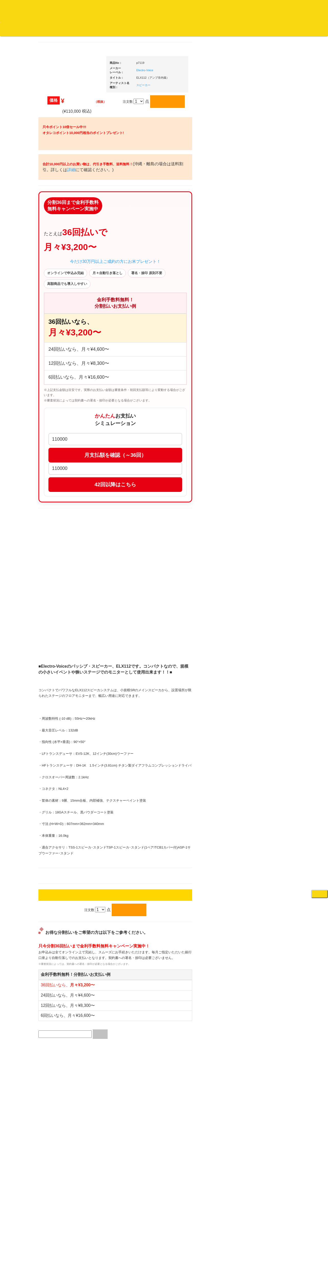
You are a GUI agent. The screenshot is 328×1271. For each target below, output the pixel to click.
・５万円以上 (263, 388)
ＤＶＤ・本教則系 (262, 631)
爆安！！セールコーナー (267, 277)
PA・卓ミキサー (261, 641)
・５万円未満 (263, 378)
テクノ (51, 454)
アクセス (123, 1248)
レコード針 (257, 447)
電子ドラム (257, 822)
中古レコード (56, 582)
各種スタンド (259, 576)
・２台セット (263, 355)
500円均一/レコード (61, 552)
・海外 (55, 190)
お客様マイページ (197, 29)
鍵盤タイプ (261, 752)
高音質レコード (58, 290)
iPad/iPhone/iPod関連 (265, 487)
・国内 (55, 200)
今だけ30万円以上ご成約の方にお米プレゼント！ (164, 332)
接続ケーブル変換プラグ (267, 556)
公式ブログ (83, 29)
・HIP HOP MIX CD (64, 385)
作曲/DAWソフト (265, 694)
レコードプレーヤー (264, 611)
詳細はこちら (53, 927)
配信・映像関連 (260, 661)
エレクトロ (54, 434)
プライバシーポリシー (206, 1248)
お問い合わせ (107, 29)
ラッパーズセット (266, 719)
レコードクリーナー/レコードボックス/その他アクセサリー (63, 646)
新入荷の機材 (259, 287)
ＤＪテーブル (259, 477)
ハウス (51, 444)
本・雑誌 (53, 676)
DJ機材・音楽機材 (281, 38)
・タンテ (259, 345)
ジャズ (51, 220)
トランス (53, 464)
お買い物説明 (59, 29)
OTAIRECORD (162, 1262)
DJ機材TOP (35, 29)
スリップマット (260, 457)
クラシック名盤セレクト (64, 260)
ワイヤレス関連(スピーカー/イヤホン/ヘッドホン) (266, 541)
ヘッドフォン (259, 467)
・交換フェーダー (266, 437)
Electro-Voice (193, 77)
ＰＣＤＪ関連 (259, 327)
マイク (254, 566)
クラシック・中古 (59, 270)
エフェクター (259, 842)
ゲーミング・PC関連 (264, 852)
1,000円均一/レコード (62, 562)
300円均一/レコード (61, 542)
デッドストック (58, 572)
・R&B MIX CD (61, 424)
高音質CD (53, 280)
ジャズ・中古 (56, 240)
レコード (251, 38)
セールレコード (58, 532)
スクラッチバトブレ (61, 210)
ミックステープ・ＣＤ (63, 592)
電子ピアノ (257, 832)
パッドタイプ (263, 762)
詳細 (136, 225)
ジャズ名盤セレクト (61, 230)
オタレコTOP (12, 29)
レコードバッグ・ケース (267, 516)
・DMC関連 (59, 395)
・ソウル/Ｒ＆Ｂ (62, 414)
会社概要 (129, 29)
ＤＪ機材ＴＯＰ (260, 267)
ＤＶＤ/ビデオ (56, 632)
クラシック (54, 250)
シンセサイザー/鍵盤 (264, 797)
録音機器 (255, 787)
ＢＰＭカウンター (262, 586)
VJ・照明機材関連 (262, 651)
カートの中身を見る (159, 29)
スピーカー (257, 526)
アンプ (254, 621)
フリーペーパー (58, 686)
